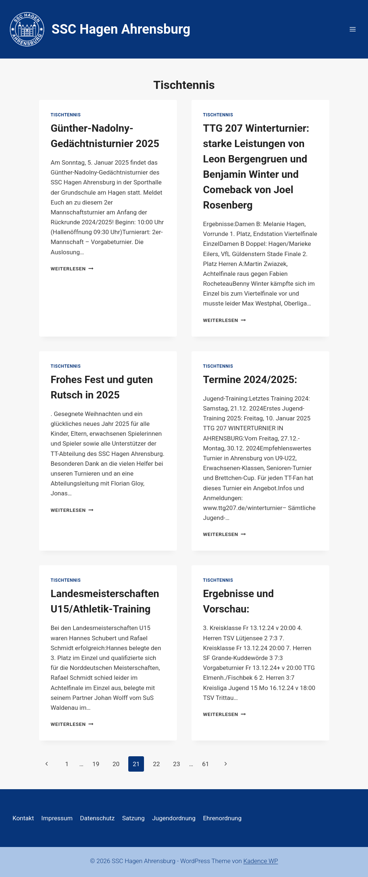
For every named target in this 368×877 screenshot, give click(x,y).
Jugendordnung (174, 818)
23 (176, 764)
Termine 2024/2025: (250, 380)
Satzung (133, 818)
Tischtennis (66, 114)
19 (95, 764)
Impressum (57, 818)
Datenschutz (97, 818)
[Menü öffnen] (352, 29)
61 (205, 764)
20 (116, 764)
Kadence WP (260, 861)
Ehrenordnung (222, 818)
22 (156, 764)
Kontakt (23, 818)
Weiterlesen (72, 268)
